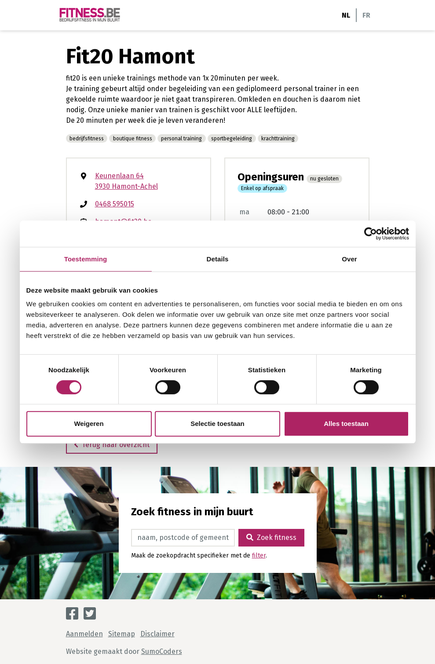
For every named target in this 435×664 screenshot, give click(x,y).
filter (259, 555)
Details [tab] (218, 259)
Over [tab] (349, 259)
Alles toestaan (346, 423)
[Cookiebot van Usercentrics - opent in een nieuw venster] (370, 233)
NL (346, 15)
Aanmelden (84, 634)
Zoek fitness (271, 537)
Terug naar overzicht (112, 444)
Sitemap (121, 634)
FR (366, 15)
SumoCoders (161, 651)
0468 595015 (114, 204)
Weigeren (88, 423)
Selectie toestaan (217, 423)
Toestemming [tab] (85, 259)
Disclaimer (157, 634)
